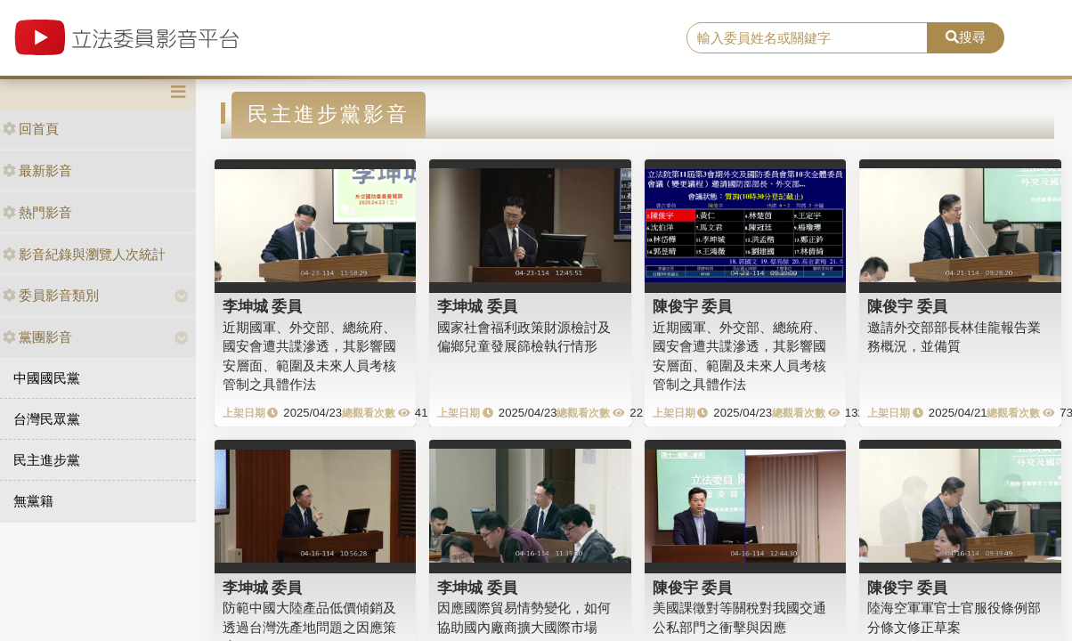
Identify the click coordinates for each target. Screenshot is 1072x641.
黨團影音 (37, 337)
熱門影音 (37, 212)
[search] (806, 38)
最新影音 (37, 170)
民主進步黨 (46, 459)
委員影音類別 (51, 295)
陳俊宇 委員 (693, 306)
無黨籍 (33, 500)
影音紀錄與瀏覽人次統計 (84, 254)
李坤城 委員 (263, 306)
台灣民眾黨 (46, 418)
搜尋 (966, 37)
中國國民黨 (46, 377)
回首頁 (31, 128)
